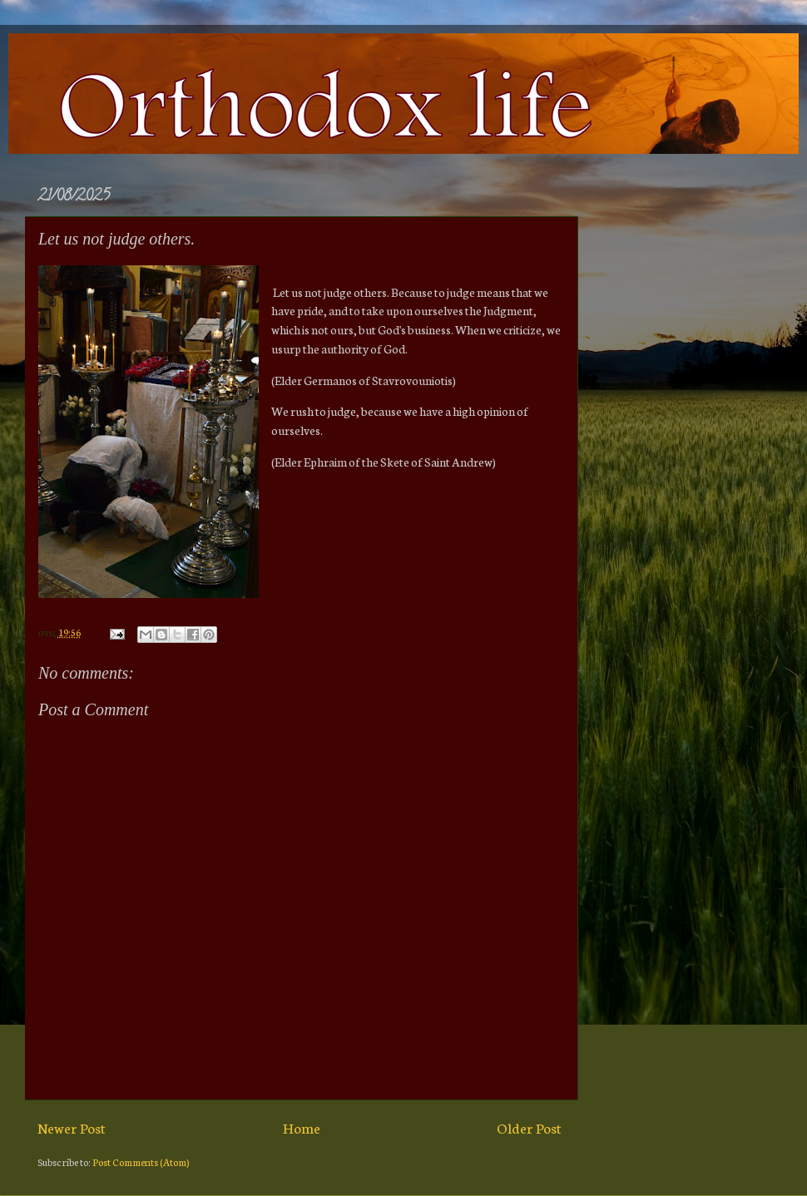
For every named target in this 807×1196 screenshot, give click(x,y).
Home (301, 1127)
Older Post (529, 1127)
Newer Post (71, 1127)
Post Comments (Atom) (141, 1161)
